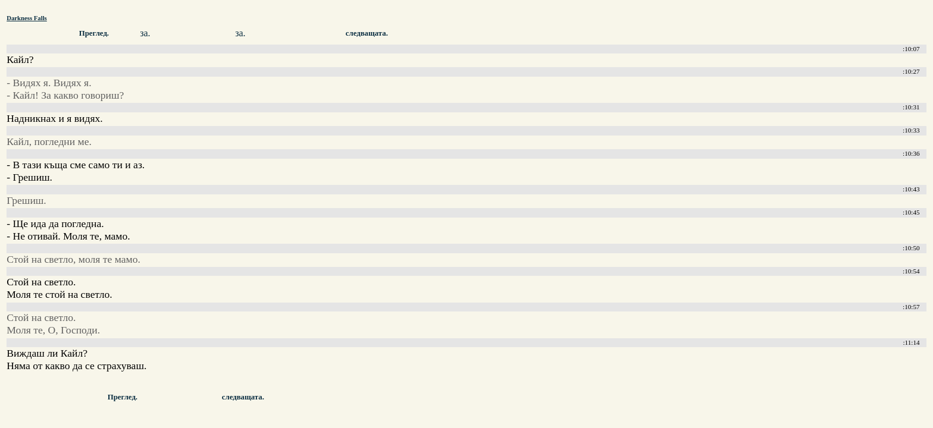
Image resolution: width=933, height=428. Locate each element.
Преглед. (94, 33)
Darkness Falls (27, 17)
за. (145, 33)
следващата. (367, 33)
